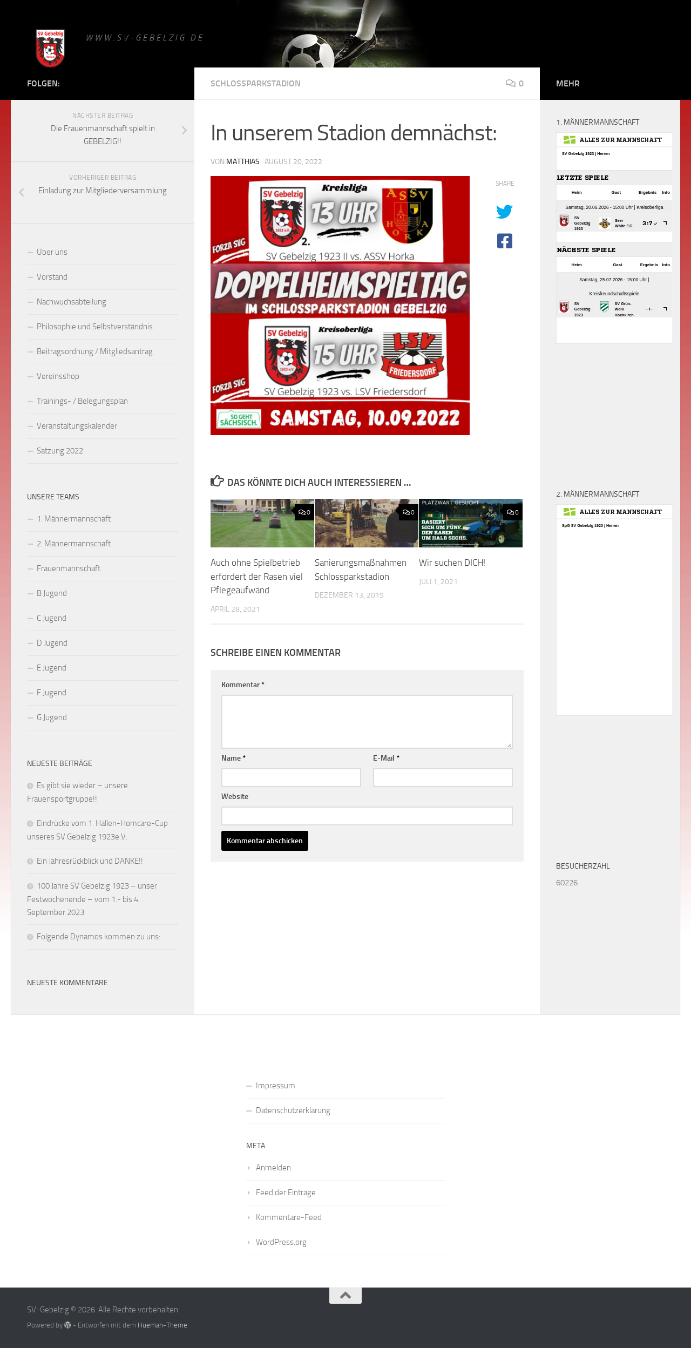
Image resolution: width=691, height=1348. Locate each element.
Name (233, 758)
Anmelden (273, 1168)
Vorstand (52, 277)
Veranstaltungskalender (77, 426)
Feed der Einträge (286, 1192)
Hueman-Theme (162, 1325)
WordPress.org (281, 1242)
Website (234, 796)
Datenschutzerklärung (293, 1110)
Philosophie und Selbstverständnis (95, 326)
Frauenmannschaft (68, 568)
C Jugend (51, 618)
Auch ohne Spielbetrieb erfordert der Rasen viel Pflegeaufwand (257, 576)
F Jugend (51, 692)
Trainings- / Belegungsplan (82, 401)
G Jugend (52, 717)
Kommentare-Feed (289, 1217)
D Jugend (52, 643)
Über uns (52, 252)
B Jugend (52, 593)
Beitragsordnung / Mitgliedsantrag (95, 351)
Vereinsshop (58, 376)
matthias (243, 161)
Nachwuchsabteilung (71, 302)
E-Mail (386, 758)
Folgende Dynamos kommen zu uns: (98, 936)
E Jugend (51, 668)
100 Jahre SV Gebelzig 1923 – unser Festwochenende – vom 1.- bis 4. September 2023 (92, 899)
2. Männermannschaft (74, 543)
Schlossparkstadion (256, 83)
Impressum (275, 1085)
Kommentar (243, 684)
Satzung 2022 (60, 451)
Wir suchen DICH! (452, 562)
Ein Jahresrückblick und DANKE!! (90, 861)
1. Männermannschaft (74, 519)
